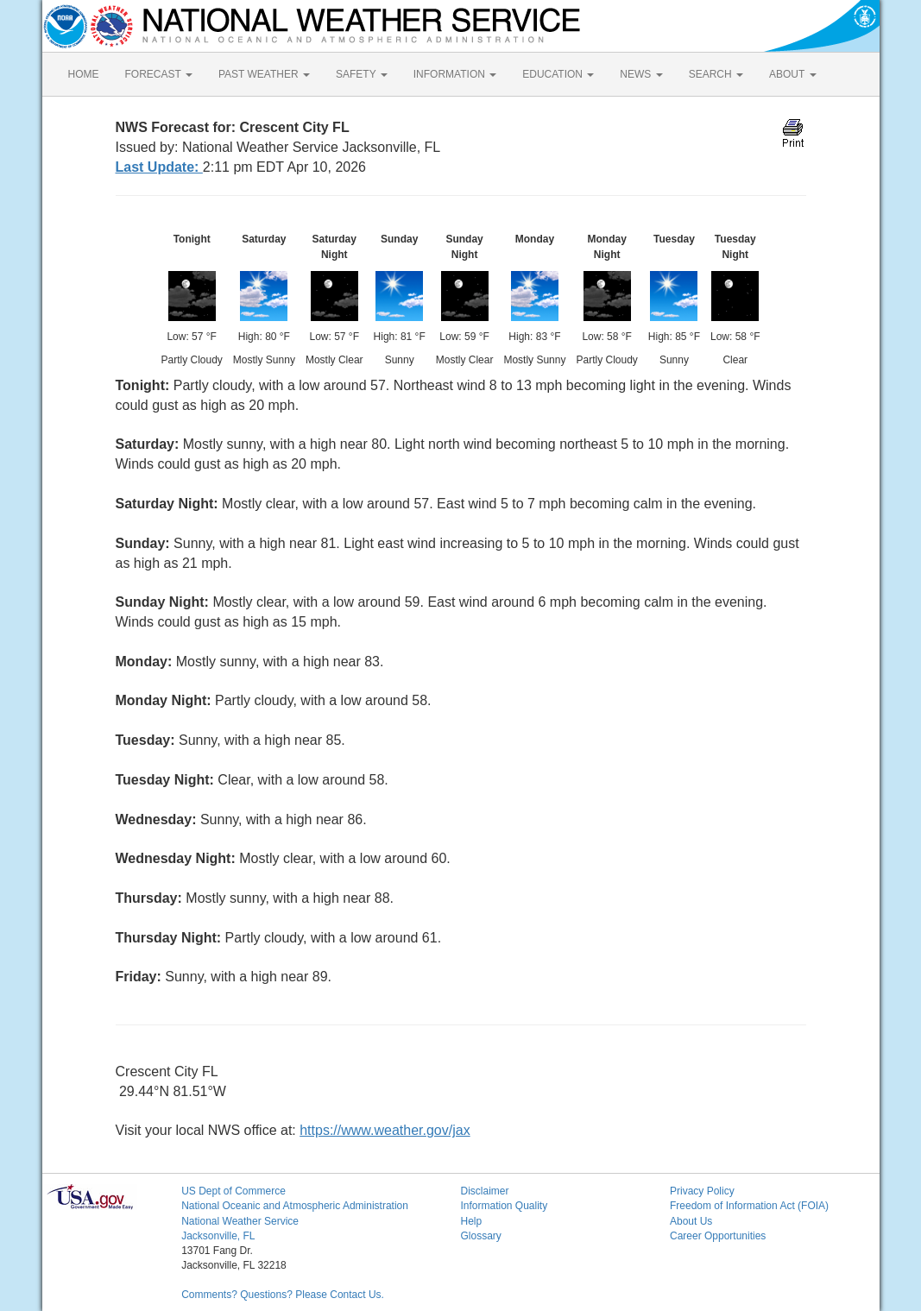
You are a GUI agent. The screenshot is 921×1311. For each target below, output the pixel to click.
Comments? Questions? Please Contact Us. (282, 1295)
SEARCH (716, 74)
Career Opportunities (718, 1236)
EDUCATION (558, 74)
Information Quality (503, 1206)
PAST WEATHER (264, 74)
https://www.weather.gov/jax (385, 1130)
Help (471, 1221)
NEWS (641, 74)
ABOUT (792, 74)
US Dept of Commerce (233, 1191)
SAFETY (362, 74)
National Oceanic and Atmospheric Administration (294, 1206)
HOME (83, 74)
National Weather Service (240, 1221)
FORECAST (158, 74)
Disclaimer (484, 1191)
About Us (691, 1221)
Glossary (480, 1236)
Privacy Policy (702, 1191)
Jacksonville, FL (218, 1236)
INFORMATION (454, 74)
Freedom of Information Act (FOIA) (749, 1206)
